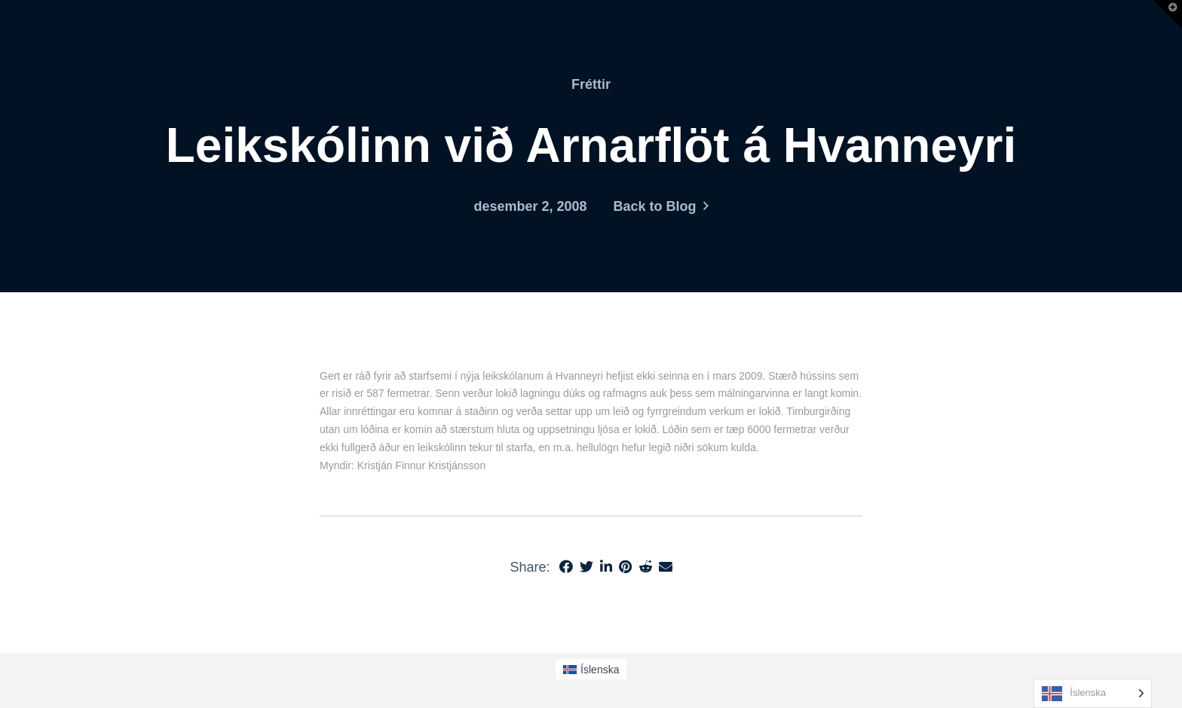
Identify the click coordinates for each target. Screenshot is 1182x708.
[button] (1167, 14)
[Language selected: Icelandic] (1092, 693)
